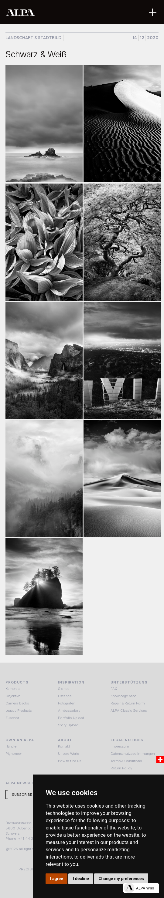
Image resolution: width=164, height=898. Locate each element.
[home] (63, 12)
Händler (11, 746)
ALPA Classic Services (129, 710)
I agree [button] (56, 878)
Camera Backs (17, 703)
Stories (63, 689)
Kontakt (64, 746)
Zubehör (12, 718)
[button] (153, 12)
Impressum (120, 746)
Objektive (12, 696)
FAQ (114, 689)
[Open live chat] (141, 888)
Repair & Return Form (128, 703)
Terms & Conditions (126, 761)
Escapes (64, 696)
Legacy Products (18, 710)
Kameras (12, 689)
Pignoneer (13, 753)
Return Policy (121, 768)
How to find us (69, 761)
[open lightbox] (44, 123)
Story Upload (68, 725)
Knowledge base (123, 696)
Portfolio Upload (71, 718)
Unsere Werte (68, 753)
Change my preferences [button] (121, 878)
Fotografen (66, 703)
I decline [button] (81, 878)
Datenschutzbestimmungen (133, 753)
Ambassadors (69, 710)
